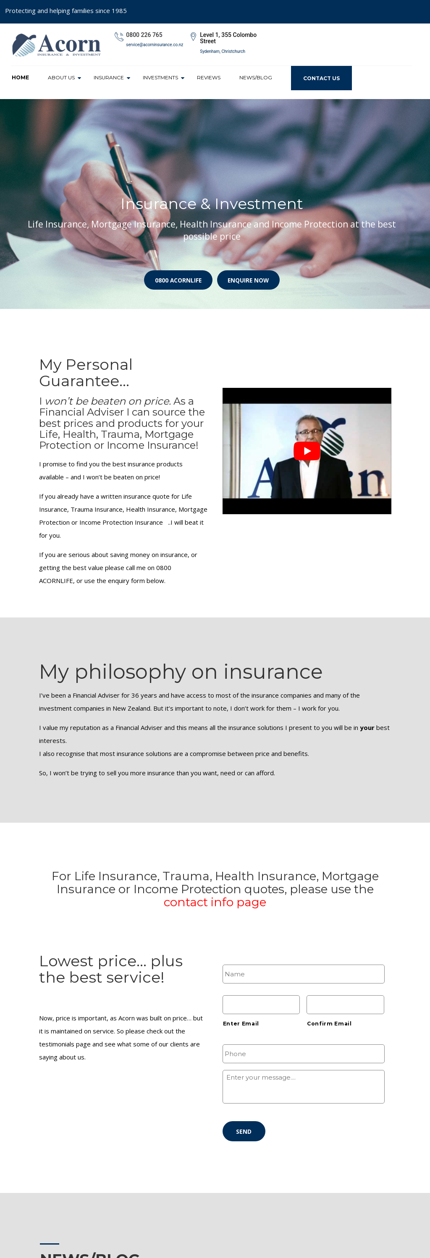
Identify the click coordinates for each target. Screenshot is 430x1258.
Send (243, 1132)
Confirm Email (329, 1023)
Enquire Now (250, 278)
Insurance (109, 77)
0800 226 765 (144, 34)
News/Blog (255, 77)
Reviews (208, 77)
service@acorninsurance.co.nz (154, 44)
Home (20, 77)
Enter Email (241, 1023)
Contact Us (321, 78)
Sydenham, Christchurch (222, 51)
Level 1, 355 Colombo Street (228, 37)
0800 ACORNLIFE (175, 278)
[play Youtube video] (307, 451)
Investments (160, 77)
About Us (61, 77)
